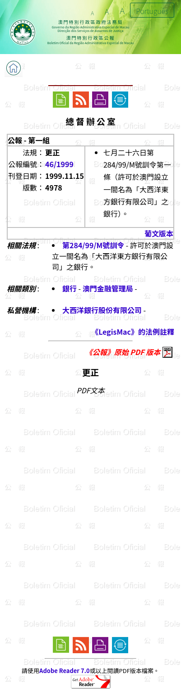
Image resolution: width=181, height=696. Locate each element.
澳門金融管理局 (108, 288)
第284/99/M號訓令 (93, 245)
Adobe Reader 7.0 (64, 670)
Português (152, 10)
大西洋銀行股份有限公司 (102, 310)
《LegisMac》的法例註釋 (132, 331)
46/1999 (59, 164)
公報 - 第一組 (29, 140)
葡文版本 (158, 233)
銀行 (69, 288)
